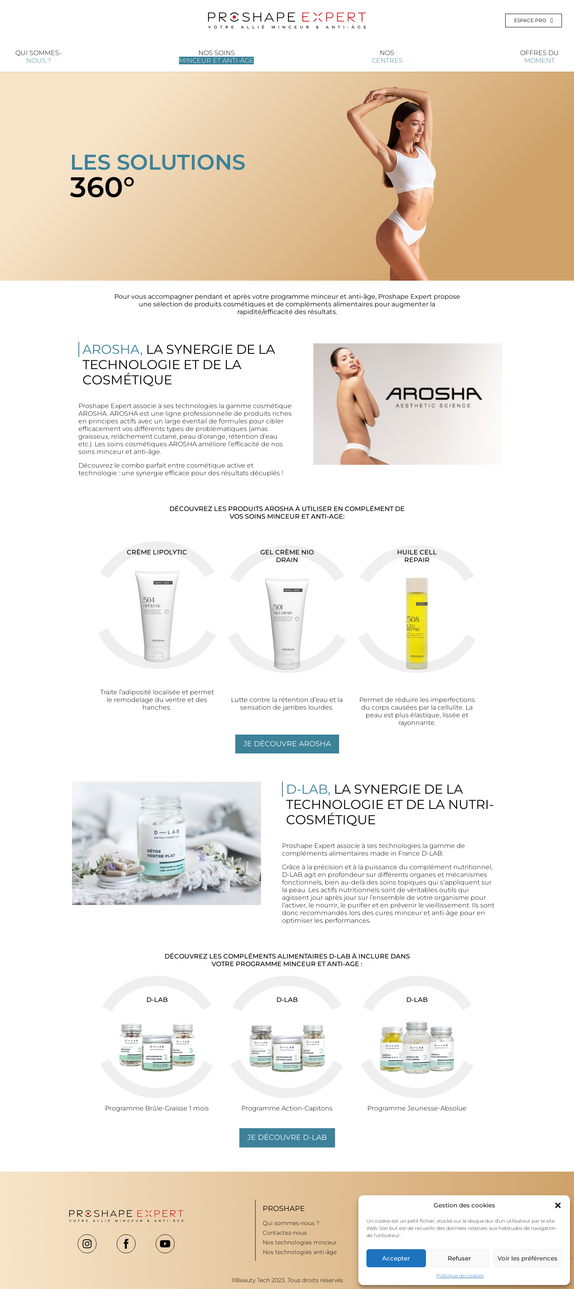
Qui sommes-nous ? (291, 1223)
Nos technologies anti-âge (300, 1252)
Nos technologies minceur (300, 1242)
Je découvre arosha (287, 743)
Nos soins (216, 56)
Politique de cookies (460, 1276)
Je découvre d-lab (287, 1137)
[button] (558, 1205)
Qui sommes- (38, 56)
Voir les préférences (528, 1258)
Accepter (396, 1258)
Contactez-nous (285, 1232)
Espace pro (533, 20)
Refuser (459, 1258)
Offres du (539, 56)
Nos (387, 56)
